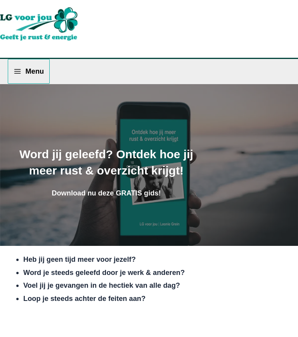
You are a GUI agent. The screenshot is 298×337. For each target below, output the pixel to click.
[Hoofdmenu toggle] (29, 71)
